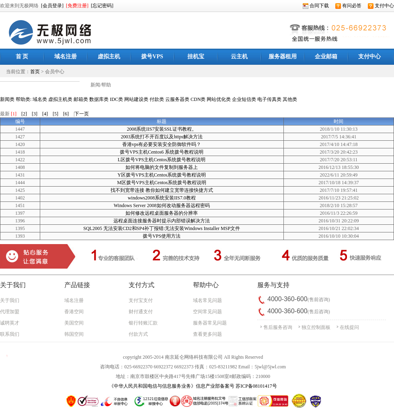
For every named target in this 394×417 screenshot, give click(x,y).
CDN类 (198, 99)
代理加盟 (9, 311)
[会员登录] (52, 5)
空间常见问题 (207, 311)
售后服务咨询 (277, 327)
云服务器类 (177, 99)
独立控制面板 (316, 327)
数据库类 (99, 99)
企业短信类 (244, 99)
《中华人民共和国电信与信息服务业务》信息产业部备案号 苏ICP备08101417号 (193, 386)
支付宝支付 (141, 300)
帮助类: (23, 99)
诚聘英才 (9, 323)
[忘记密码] (102, 5)
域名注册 (74, 300)
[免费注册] (77, 5)
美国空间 (74, 323)
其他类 (290, 99)
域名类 (40, 99)
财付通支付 (141, 311)
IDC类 (116, 99)
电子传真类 (269, 99)
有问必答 (348, 5)
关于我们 (9, 300)
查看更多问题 (207, 334)
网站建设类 (136, 99)
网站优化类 (219, 99)
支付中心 (381, 5)
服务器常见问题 (210, 323)
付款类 (157, 99)
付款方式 (138, 334)
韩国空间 (74, 334)
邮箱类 (81, 99)
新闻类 (7, 99)
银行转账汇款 (143, 323)
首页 (35, 71)
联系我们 (9, 334)
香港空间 (74, 311)
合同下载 (316, 5)
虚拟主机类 (60, 99)
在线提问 (349, 327)
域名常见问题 (207, 300)
